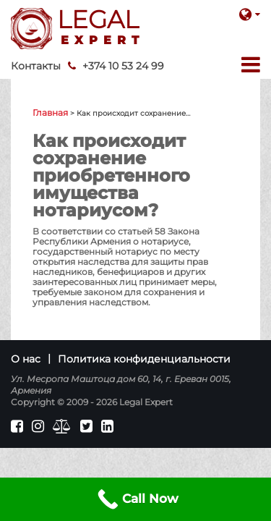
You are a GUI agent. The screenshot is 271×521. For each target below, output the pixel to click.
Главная (50, 112)
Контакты (36, 66)
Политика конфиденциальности (144, 359)
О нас (25, 359)
